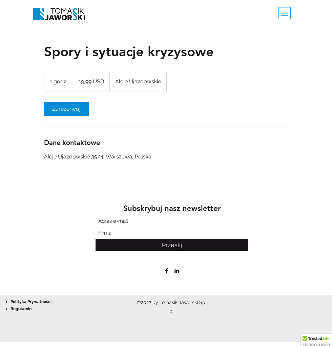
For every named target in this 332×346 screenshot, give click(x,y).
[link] (66, 109)
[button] (284, 13)
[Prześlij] (172, 245)
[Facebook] (166, 270)
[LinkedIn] (176, 270)
